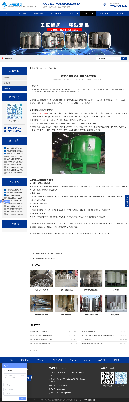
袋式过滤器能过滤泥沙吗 (13, 167)
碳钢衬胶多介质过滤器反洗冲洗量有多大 (49, 253)
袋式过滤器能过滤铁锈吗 (13, 170)
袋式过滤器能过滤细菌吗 (13, 173)
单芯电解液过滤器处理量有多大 (41, 343)
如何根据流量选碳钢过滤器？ (14, 162)
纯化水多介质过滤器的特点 (40, 331)
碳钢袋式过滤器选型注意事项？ (14, 151)
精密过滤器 (38, 13)
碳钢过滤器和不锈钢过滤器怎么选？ (14, 153)
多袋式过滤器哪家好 (88, 331)
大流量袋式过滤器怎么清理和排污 (93, 343)
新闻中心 (88, 13)
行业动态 (7, 88)
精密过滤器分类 (87, 339)
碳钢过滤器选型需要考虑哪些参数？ (14, 159)
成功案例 (103, 13)
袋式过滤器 (22, 13)
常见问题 (7, 83)
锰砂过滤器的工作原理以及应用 (41, 339)
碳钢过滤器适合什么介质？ (14, 156)
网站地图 (92, 400)
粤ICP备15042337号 (82, 400)
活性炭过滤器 (56, 13)
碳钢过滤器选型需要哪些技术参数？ (14, 148)
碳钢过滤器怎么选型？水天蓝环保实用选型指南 (14, 164)
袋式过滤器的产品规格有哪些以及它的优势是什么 (98, 335)
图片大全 (7, 78)
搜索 (124, 58)
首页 (7, 13)
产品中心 (73, 13)
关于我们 (118, 13)
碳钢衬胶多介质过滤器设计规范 (46, 259)
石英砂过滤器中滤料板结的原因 (41, 335)
